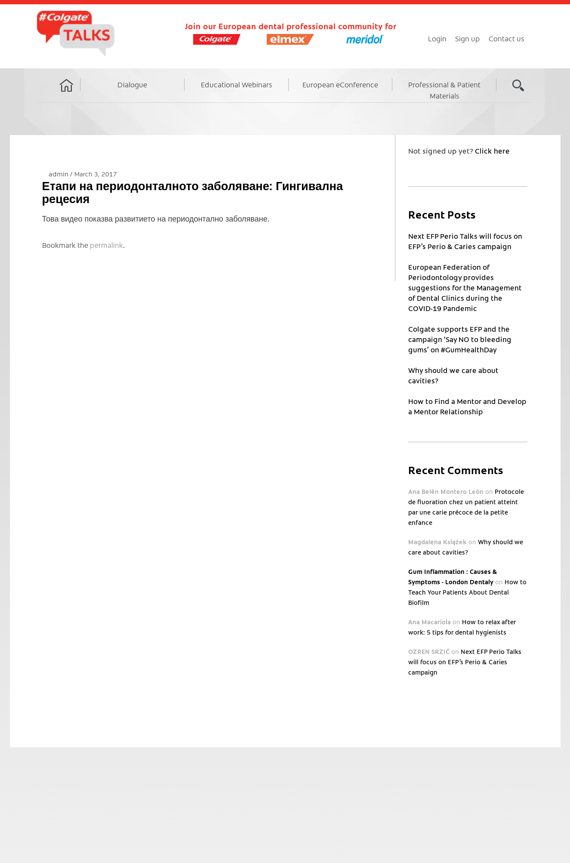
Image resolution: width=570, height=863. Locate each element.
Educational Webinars (236, 84)
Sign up (467, 38)
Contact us (506, 38)
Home (67, 93)
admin (59, 173)
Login (437, 38)
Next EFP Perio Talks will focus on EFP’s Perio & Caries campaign (464, 661)
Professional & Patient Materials (444, 90)
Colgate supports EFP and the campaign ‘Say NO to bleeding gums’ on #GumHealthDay (459, 339)
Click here (492, 150)
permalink (106, 245)
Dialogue (132, 84)
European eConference (340, 84)
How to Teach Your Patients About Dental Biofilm (467, 592)
